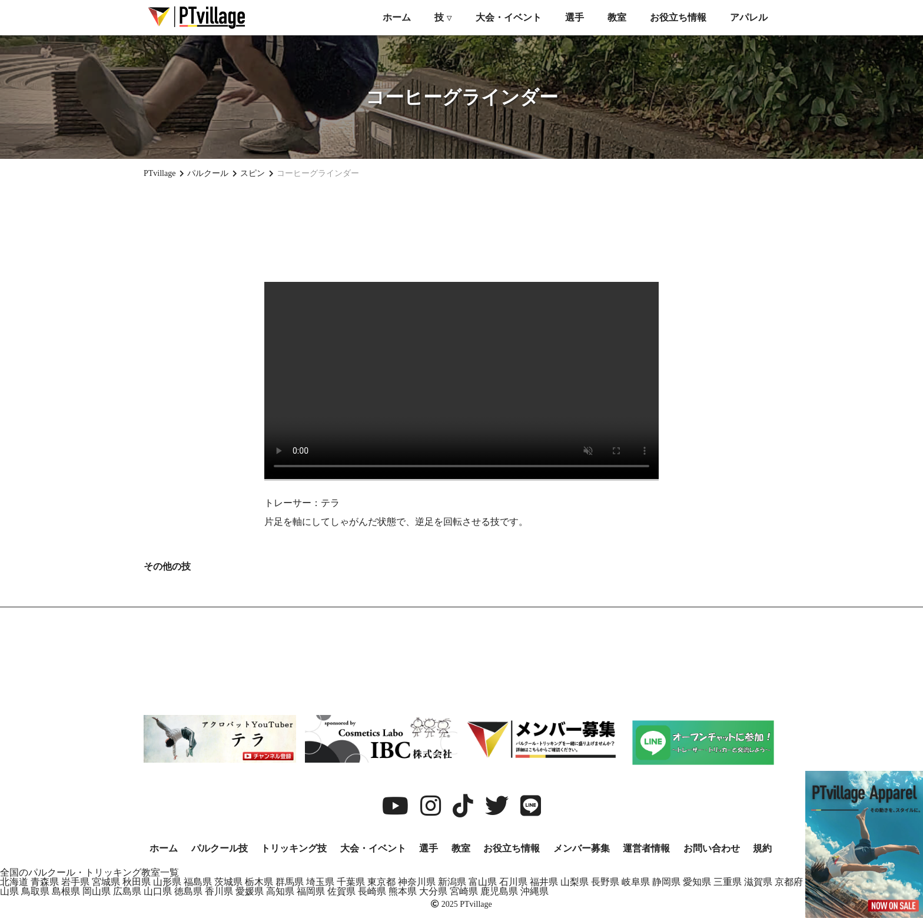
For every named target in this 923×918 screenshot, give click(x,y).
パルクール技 (219, 848)
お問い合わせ (711, 848)
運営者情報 (646, 848)
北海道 (14, 882)
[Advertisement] (461, 230)
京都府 (789, 882)
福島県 (198, 882)
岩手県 (75, 882)
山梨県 (574, 882)
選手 (574, 17)
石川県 (513, 882)
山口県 (158, 891)
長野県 (605, 882)
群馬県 (289, 882)
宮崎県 (464, 891)
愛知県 (697, 882)
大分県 (433, 891)
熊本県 (403, 891)
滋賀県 (758, 882)
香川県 (219, 891)
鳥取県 (35, 891)
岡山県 (96, 891)
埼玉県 (320, 882)
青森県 (45, 882)
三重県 (727, 882)
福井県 (544, 882)
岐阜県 (636, 882)
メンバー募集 (581, 848)
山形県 (167, 882)
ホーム (397, 17)
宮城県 (106, 882)
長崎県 (372, 891)
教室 (616, 17)
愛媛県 (249, 891)
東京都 (381, 882)
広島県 (127, 891)
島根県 (66, 891)
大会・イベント (509, 17)
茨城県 (228, 882)
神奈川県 (417, 882)
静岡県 (666, 882)
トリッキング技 (294, 848)
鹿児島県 (499, 891)
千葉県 (351, 882)
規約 (762, 848)
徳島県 (188, 891)
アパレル (749, 17)
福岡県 (311, 891)
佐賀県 (341, 891)
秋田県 (136, 882)
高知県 (280, 891)
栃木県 (259, 882)
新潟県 (452, 882)
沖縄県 (534, 891)
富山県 (483, 882)
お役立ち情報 (678, 17)
